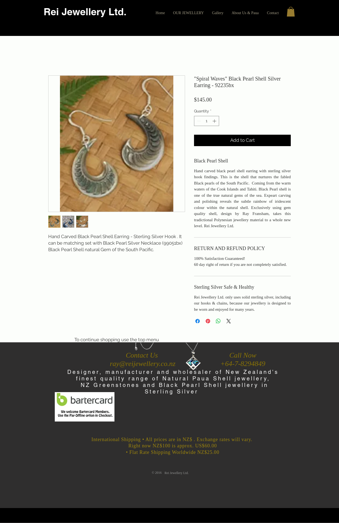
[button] (188, 13)
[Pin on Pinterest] (208, 321)
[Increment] (214, 121)
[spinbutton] (206, 121)
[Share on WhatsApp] (218, 321)
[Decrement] (198, 121)
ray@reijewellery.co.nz (142, 364)
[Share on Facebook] (197, 321)
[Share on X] (228, 321)
